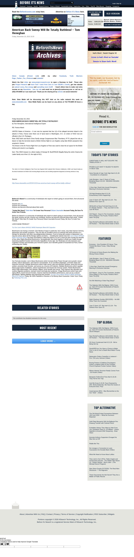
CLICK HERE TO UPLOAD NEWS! (113, 25)
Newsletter (27, 89)
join (21, 204)
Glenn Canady (18, 76)
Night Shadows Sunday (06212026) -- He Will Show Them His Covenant (104, 300)
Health (36, 6)
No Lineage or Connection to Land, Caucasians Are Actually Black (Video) (102, 449)
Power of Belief (55, 6)
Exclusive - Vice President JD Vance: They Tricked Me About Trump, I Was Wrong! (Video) (103, 246)
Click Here (29, 210)
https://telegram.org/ (113, 97)
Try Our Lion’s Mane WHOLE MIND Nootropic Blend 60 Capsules (33, 227)
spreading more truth (44, 87)
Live (83, 6)
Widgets (111, 514)
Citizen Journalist (57, 210)
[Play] (105, 40)
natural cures (19, 87)
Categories (116, 6)
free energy (29, 87)
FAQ (43, 514)
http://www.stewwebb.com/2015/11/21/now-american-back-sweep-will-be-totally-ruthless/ (41, 183)
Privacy (57, 514)
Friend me (33, 76)
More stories (39, 23)
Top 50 (93, 6)
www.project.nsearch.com (41, 82)
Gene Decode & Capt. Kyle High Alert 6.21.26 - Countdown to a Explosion (104, 174)
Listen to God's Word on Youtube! (104, 57)
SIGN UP (95, 127)
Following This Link (20, 278)
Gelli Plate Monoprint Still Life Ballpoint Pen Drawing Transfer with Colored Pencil (103, 422)
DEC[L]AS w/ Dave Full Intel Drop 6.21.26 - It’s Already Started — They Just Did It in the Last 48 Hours (103, 207)
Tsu (24, 78)
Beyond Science (44, 6)
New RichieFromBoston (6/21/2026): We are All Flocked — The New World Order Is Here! (104, 222)
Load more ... (48, 341)
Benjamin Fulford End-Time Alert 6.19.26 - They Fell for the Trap (103, 377)
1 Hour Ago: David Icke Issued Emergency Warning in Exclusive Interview (103, 188)
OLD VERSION (113, 13)
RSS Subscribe (100, 514)
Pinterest (30, 78)
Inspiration (77, 6)
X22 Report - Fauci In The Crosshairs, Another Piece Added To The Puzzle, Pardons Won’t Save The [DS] (104, 215)
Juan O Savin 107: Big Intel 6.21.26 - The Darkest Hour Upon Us (103, 200)
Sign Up (119, 3)
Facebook (62, 76)
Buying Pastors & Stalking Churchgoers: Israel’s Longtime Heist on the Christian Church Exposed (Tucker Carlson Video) (102, 364)
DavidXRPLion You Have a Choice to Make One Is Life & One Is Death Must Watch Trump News (104, 350)
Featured (22, 6)
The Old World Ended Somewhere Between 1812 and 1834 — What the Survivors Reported (103, 415)
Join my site (37, 89)
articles (60, 92)
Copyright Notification (84, 514)
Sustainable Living (66, 6)
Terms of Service (68, 514)
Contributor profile (30, 23)
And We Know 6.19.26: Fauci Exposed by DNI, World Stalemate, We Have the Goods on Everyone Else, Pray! (104, 384)
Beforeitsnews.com (27, 12)
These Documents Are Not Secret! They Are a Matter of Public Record (104, 475)
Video (87, 6)
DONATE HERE (95, 14)
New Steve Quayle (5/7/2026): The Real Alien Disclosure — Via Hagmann (104, 469)
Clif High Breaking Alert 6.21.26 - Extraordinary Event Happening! (100, 194)
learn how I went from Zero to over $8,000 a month (50, 84)
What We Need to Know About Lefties (101, 454)
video (26, 82)
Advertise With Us (33, 514)
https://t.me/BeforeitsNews (97, 104)
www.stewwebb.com (19, 102)
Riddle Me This (94, 443)
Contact (49, 514)
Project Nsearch (21, 84)
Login (114, 3)
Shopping (108, 6)
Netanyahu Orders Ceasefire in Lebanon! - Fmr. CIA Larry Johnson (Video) (103, 357)
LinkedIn (40, 78)
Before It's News (32, 2)
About (22, 514)
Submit (104, 143)
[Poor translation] (7, 544)
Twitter (19, 78)
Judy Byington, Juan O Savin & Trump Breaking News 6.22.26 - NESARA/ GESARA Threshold (104, 181)
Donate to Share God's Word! (104, 61)
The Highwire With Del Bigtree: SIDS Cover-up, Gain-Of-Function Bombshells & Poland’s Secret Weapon (104, 286)
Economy (29, 6)
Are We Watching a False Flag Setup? (102, 280)
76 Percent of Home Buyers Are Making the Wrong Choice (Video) (103, 253)
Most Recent (100, 6)
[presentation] (105, 137)
